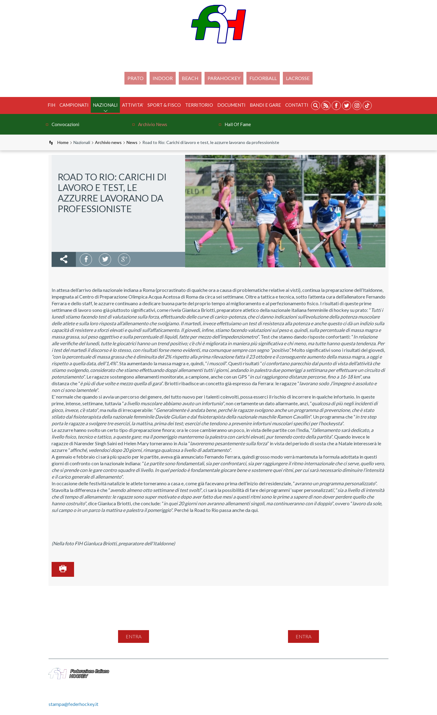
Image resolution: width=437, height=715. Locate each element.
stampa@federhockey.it (73, 704)
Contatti (296, 105)
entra (133, 636)
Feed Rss (261, 671)
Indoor (163, 78)
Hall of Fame (238, 124)
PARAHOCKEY (224, 78)
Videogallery (360, 671)
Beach (190, 78)
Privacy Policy (291, 671)
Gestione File (204, 678)
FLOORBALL (263, 78)
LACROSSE (298, 78)
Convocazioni (65, 124)
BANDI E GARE (265, 105)
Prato (135, 78)
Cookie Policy (326, 671)
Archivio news (152, 124)
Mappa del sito (206, 671)
